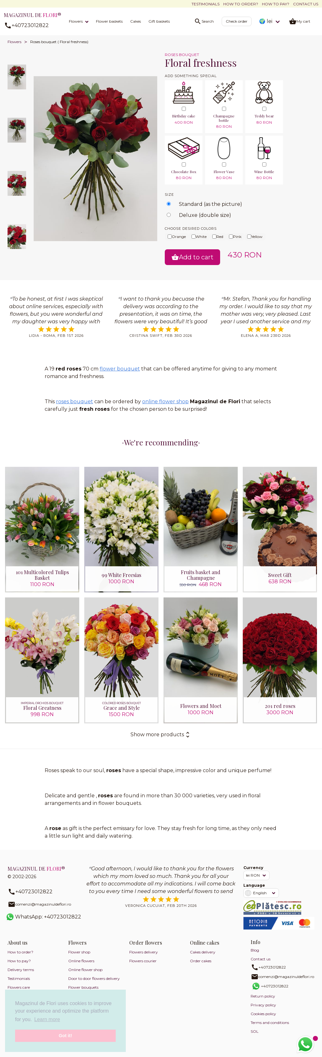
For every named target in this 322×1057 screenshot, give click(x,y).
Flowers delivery (143, 952)
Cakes (135, 21)
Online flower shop (85, 970)
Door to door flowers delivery (94, 978)
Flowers (76, 21)
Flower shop (79, 952)
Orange (177, 236)
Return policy (263, 996)
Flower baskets (109, 21)
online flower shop (165, 401)
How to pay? (275, 4)
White (199, 236)
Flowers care (19, 987)
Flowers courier (143, 961)
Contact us (305, 4)
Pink (235, 236)
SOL (254, 1031)
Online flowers (81, 961)
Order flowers (145, 943)
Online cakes (204, 943)
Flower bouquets (83, 987)
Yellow (255, 236)
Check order (236, 21)
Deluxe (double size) (205, 215)
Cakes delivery (202, 952)
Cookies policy (263, 1014)
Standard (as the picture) (210, 204)
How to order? (240, 4)
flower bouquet (120, 369)
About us (17, 943)
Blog (255, 950)
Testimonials (205, 4)
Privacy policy (263, 1005)
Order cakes (200, 961)
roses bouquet (74, 401)
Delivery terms (21, 970)
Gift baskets (159, 21)
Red (217, 236)
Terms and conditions (270, 1022)
